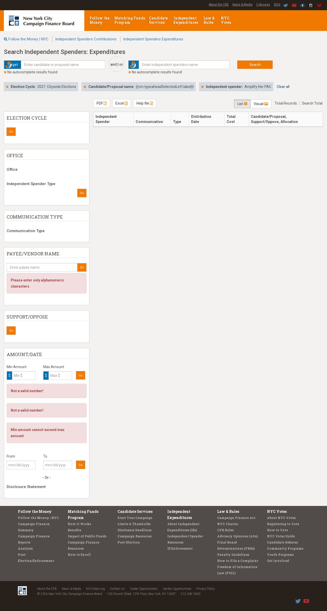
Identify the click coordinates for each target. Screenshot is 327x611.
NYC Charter (227, 524)
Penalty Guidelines (233, 554)
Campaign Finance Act (236, 518)
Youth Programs (280, 554)
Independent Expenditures (186, 20)
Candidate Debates (282, 542)
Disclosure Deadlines (134, 530)
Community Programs (285, 548)
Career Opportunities (144, 589)
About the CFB (219, 4)
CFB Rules (225, 530)
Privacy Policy (205, 589)
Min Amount (17, 367)
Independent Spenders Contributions (85, 39)
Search (255, 65)
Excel (121, 103)
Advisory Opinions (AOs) (237, 536)
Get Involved (278, 561)
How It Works (79, 524)
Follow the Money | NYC (28, 39)
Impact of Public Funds (87, 536)
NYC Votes (226, 20)
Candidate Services (158, 20)
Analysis (25, 548)
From (11, 456)
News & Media (242, 4)
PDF (102, 103)
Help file (144, 103)
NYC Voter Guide (281, 536)
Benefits (74, 530)
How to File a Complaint (237, 561)
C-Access (263, 4)
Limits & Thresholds (134, 524)
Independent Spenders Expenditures (153, 39)
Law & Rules (209, 20)
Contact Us (117, 589)
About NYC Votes (281, 518)
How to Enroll (79, 554)
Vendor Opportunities (177, 589)
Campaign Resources (134, 536)
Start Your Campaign (135, 518)
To (45, 456)
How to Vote (277, 530)
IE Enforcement (180, 548)
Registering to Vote (283, 524)
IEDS (277, 4)
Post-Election (129, 542)
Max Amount (53, 367)
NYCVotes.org (95, 589)
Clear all (283, 87)
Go (11, 131)
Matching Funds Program (129, 20)
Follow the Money (99, 20)
